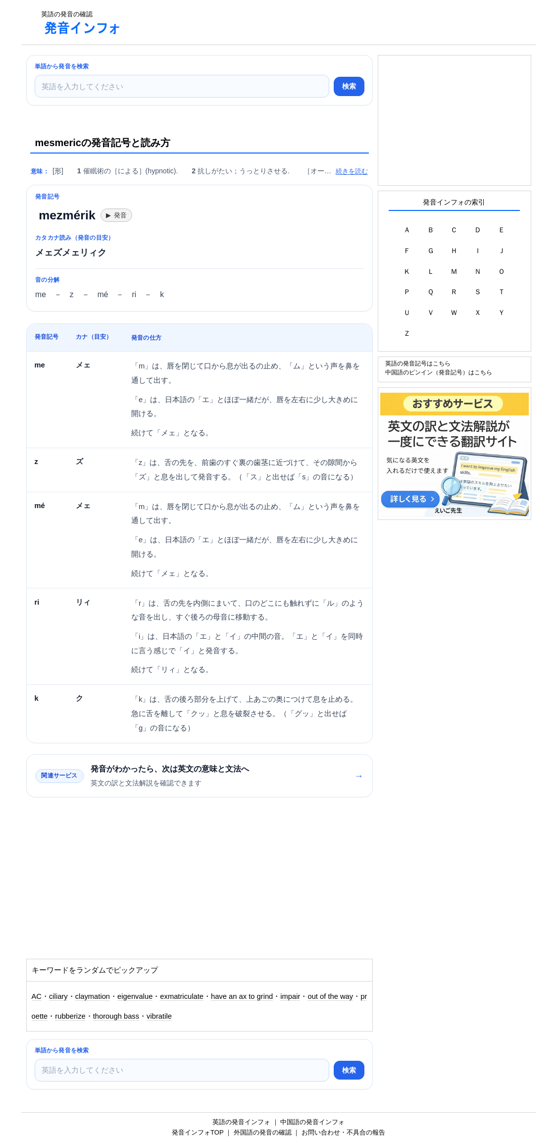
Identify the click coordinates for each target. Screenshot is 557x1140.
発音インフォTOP (197, 1132)
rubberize (70, 1016)
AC (37, 996)
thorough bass (116, 1016)
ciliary (58, 996)
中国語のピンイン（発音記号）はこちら (438, 372)
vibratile (159, 1016)
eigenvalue (134, 996)
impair (290, 996)
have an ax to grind (242, 996)
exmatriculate (181, 996)
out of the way (330, 996)
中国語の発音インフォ (312, 1122)
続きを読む (352, 171)
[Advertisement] (310, 22)
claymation (92, 996)
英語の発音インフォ (241, 1122)
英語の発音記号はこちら (418, 363)
